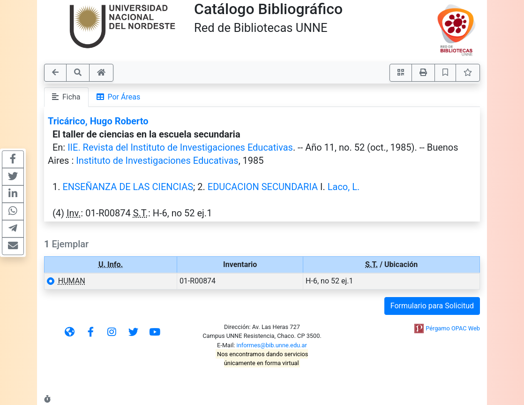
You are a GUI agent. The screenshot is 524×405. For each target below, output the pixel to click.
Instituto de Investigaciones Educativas (157, 160)
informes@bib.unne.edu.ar (272, 345)
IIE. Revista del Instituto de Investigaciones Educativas (180, 147)
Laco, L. (343, 186)
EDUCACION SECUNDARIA (263, 186)
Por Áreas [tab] (119, 96)
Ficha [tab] (66, 96)
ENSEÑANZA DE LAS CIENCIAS (127, 186)
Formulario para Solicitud (432, 305)
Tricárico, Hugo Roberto (98, 121)
